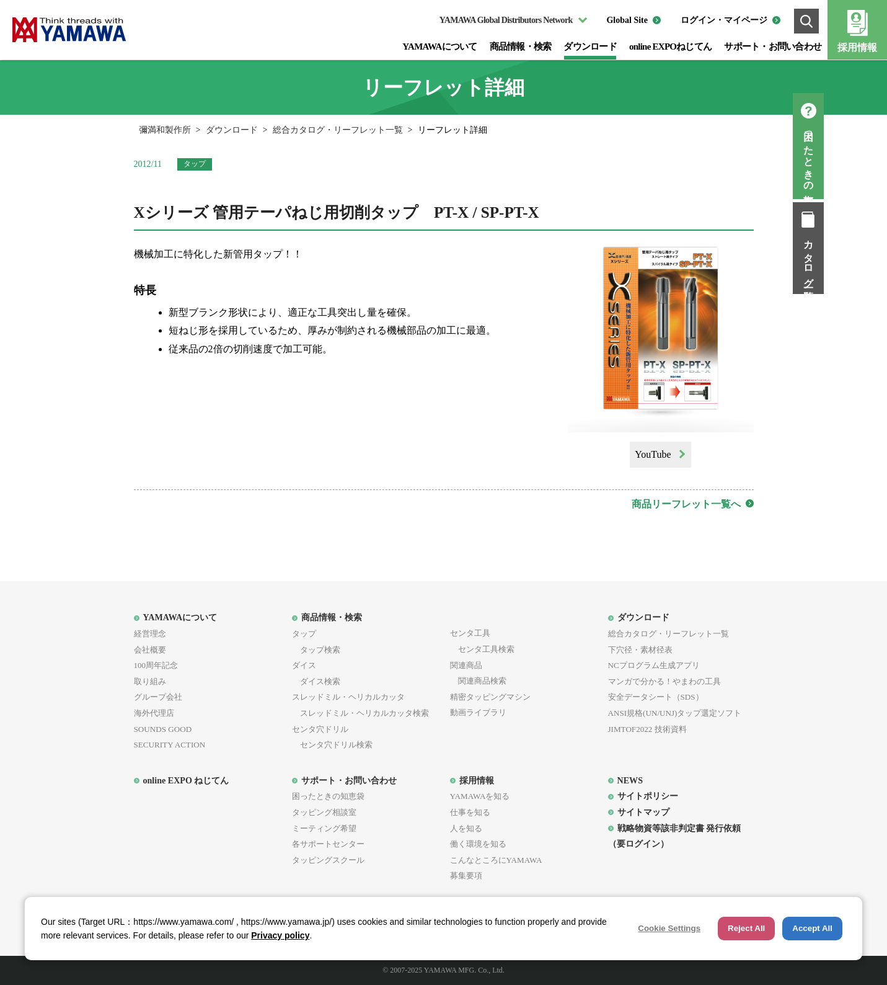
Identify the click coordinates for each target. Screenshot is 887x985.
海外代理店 (154, 713)
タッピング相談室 (324, 812)
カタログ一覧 (872, 259)
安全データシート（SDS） (656, 697)
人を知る (466, 828)
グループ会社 (158, 697)
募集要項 (466, 875)
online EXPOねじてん (670, 46)
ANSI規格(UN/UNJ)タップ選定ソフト (675, 713)
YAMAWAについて (439, 46)
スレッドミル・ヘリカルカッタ (348, 697)
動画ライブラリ (478, 712)
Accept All (812, 928)
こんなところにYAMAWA (496, 860)
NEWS (630, 780)
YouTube (653, 454)
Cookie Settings (669, 928)
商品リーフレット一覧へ (686, 504)
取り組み (150, 681)
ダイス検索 (316, 681)
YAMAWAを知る (480, 796)
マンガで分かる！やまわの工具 (664, 681)
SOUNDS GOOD (163, 729)
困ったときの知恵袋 (872, 157)
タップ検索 (316, 649)
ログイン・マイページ (724, 20)
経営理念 (150, 633)
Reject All (746, 928)
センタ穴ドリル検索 (332, 744)
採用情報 (857, 47)
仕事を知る (470, 812)
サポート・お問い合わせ (772, 46)
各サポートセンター (328, 844)
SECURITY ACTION (170, 744)
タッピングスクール (328, 860)
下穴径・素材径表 (640, 649)
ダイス (304, 665)
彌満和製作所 (165, 130)
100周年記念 (156, 665)
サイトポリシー (647, 796)
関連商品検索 (478, 680)
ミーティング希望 (324, 828)
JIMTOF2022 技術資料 (647, 729)
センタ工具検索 (482, 649)
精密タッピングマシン (490, 697)
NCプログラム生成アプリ (654, 665)
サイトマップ (643, 812)
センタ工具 (470, 633)
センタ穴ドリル (320, 729)
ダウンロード (590, 46)
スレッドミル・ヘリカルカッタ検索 (360, 713)
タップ (304, 633)
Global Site (627, 20)
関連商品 (466, 665)
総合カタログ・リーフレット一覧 (338, 130)
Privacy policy (280, 935)
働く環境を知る (478, 844)
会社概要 (150, 649)
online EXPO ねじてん (186, 780)
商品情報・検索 (521, 46)
